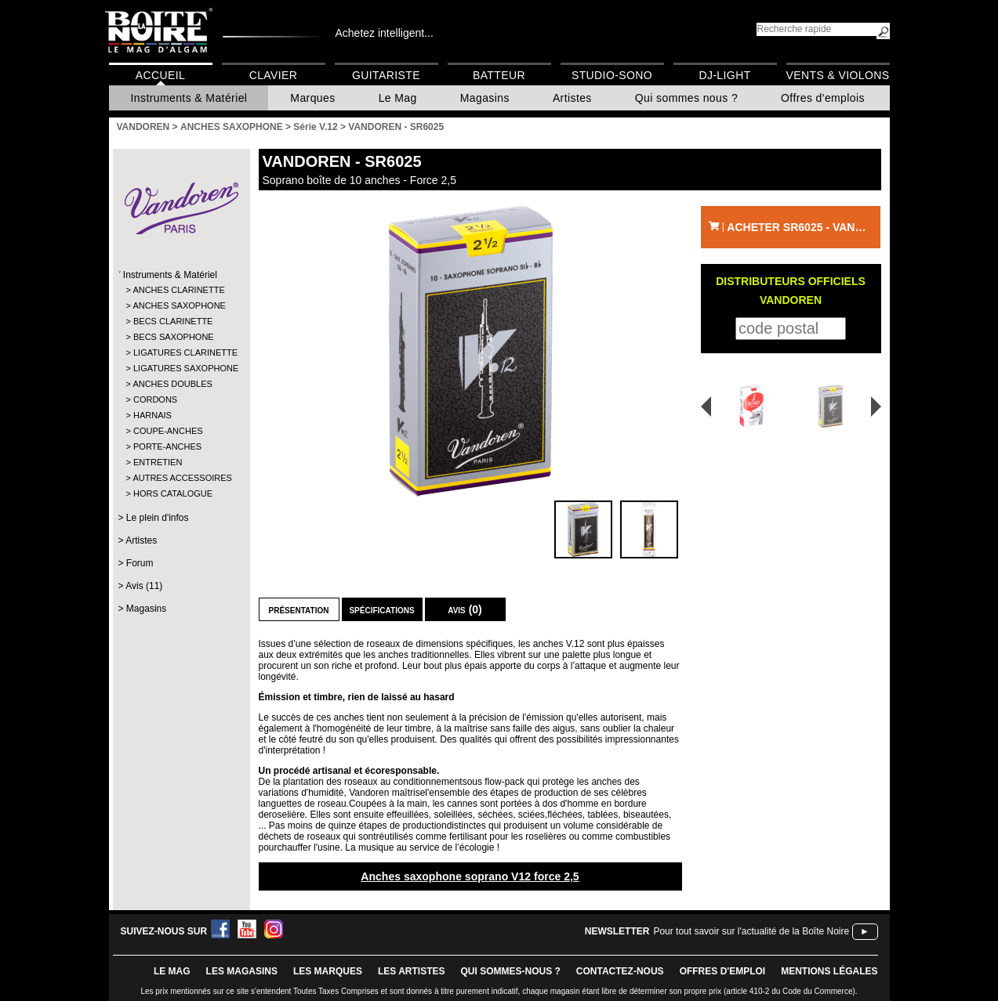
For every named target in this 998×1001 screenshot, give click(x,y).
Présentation (299, 609)
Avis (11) (143, 585)
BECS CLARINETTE (172, 321)
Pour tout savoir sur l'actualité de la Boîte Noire (751, 931)
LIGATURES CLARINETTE (180, 352)
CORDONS (155, 399)
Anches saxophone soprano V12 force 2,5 (470, 876)
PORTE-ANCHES (167, 446)
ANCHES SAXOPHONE (179, 305)
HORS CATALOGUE (172, 493)
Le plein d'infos (157, 517)
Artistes (572, 98)
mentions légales (829, 971)
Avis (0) (465, 609)
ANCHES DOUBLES (172, 383)
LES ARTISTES (411, 971)
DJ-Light (724, 75)
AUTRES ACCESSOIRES (179, 477)
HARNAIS (152, 415)
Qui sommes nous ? (686, 98)
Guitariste (386, 75)
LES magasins (242, 971)
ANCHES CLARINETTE (178, 290)
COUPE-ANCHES (168, 430)
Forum (140, 563)
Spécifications (381, 609)
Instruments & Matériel (189, 98)
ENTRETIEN (157, 462)
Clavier (273, 75)
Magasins (485, 98)
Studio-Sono (612, 75)
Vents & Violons (838, 75)
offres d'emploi (723, 971)
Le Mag (398, 98)
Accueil (160, 75)
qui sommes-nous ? (511, 971)
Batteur (499, 75)
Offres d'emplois (823, 98)
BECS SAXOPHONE (173, 336)
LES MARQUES (327, 971)
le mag (172, 971)
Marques (312, 98)
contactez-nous (620, 971)
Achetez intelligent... (385, 33)
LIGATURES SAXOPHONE (180, 368)
